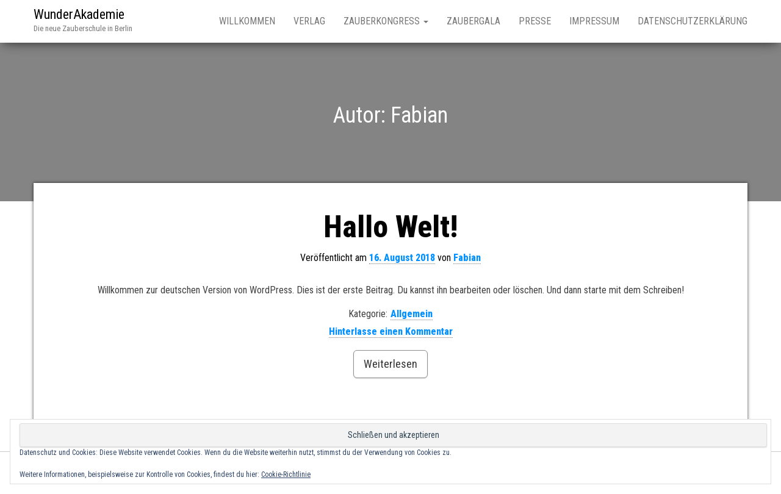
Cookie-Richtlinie (286, 474)
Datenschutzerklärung (692, 21)
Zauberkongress (386, 21)
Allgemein (411, 314)
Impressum (594, 21)
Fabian (467, 257)
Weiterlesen (390, 363)
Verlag (309, 21)
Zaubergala (473, 21)
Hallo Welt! (390, 227)
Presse (535, 21)
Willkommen (247, 21)
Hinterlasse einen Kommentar (391, 331)
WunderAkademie (79, 14)
